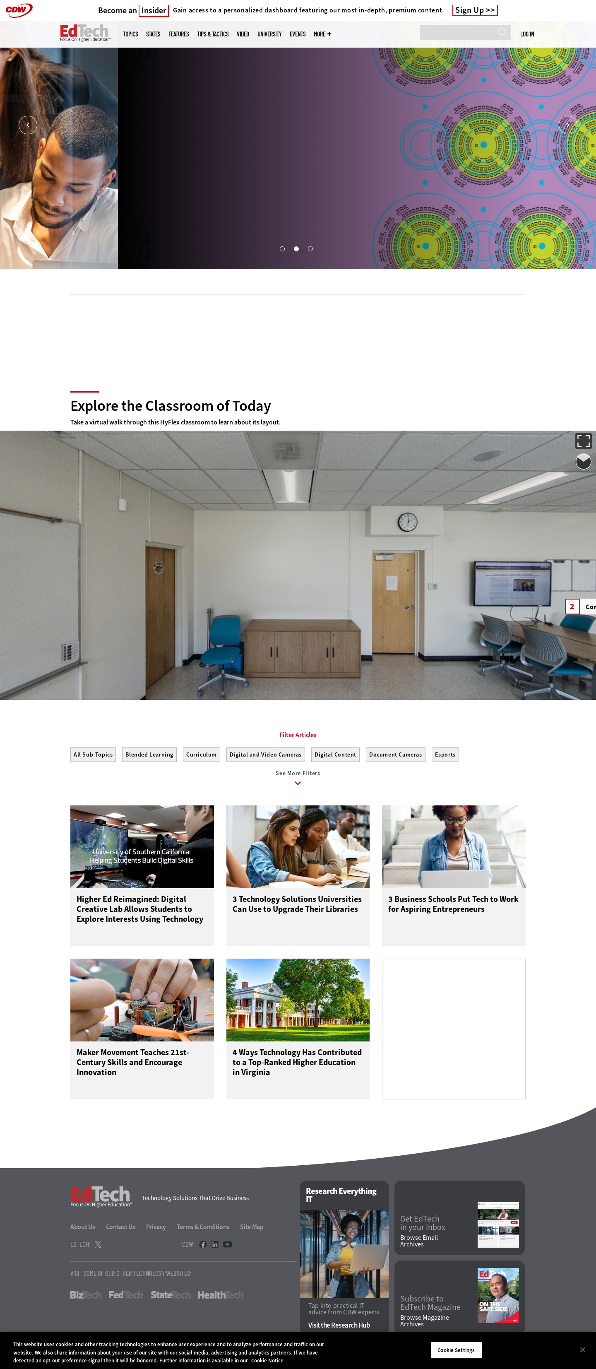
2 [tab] (296, 248)
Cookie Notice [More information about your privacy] (267, 1360)
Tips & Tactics (212, 34)
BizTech (85, 1295)
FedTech (126, 1295)
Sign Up (469, 10)
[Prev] (28, 125)
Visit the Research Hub (339, 1325)
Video (243, 34)
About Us (82, 1226)
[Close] (583, 1349)
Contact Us (120, 1226)
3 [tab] (310, 248)
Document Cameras (395, 755)
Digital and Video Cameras (266, 755)
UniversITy (269, 34)
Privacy (156, 1226)
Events (297, 34)
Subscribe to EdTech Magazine (430, 1303)
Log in (527, 34)
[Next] (568, 125)
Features (178, 34)
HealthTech (220, 1295)
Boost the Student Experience (114, 216)
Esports (445, 755)
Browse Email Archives (419, 1241)
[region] (298, 1350)
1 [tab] (282, 248)
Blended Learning (149, 755)
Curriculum (201, 755)
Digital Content (335, 755)
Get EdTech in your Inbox (422, 1223)
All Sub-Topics (93, 755)
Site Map (252, 1226)
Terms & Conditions (203, 1226)
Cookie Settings (456, 1349)
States (153, 34)
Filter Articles (298, 735)
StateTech (171, 1295)
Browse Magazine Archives (424, 1321)
